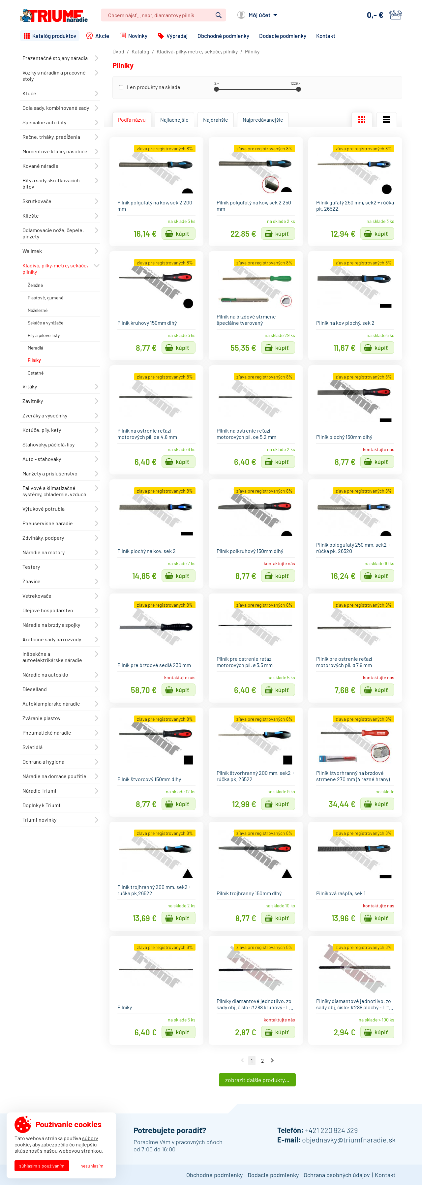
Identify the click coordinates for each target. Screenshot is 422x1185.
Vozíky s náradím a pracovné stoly (54, 75)
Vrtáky (29, 386)
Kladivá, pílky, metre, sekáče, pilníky (55, 268)
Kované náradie (40, 166)
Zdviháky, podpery (43, 537)
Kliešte (30, 215)
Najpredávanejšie (263, 119)
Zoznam (386, 119)
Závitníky (32, 401)
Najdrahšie (215, 119)
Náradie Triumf (39, 790)
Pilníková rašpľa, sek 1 (341, 893)
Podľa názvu (132, 119)
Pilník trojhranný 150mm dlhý (249, 893)
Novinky (137, 35)
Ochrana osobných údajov (337, 1174)
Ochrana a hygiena (43, 761)
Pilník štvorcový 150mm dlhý (149, 779)
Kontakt (325, 35)
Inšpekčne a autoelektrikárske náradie (52, 657)
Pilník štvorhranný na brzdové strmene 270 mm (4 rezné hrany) (353, 776)
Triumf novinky (39, 819)
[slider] (216, 89)
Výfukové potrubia (43, 508)
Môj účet (260, 14)
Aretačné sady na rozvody (51, 639)
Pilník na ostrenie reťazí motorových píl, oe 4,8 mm (147, 433)
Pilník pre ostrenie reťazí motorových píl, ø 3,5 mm (245, 661)
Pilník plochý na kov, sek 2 (146, 551)
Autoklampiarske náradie (51, 703)
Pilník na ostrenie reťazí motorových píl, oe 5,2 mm (246, 433)
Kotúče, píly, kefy (41, 430)
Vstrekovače (36, 595)
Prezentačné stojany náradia (55, 58)
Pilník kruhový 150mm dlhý (147, 322)
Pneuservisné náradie (47, 523)
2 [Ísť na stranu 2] (262, 1060)
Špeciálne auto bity (44, 122)
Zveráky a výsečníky (44, 415)
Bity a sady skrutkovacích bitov (51, 183)
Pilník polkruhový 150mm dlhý (250, 551)
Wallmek (32, 251)
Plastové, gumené (45, 297)
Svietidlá (32, 747)
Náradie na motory (43, 552)
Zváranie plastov (41, 718)
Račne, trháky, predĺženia (51, 137)
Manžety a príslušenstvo (49, 473)
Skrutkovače (36, 201)
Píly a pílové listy (44, 335)
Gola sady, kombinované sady (55, 108)
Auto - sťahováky (41, 459)
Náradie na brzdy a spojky (51, 625)
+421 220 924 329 (331, 1130)
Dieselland (34, 689)
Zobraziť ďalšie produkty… (257, 1079)
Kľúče (29, 93)
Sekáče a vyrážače (45, 322)
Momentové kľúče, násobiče (54, 151)
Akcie (102, 35)
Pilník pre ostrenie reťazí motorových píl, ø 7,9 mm (344, 661)
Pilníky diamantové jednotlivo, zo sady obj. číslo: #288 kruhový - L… (255, 1004)
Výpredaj (177, 35)
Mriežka (361, 119)
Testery (31, 566)
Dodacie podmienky (282, 35)
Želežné (35, 285)
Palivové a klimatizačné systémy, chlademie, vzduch (54, 491)
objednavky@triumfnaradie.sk (349, 1139)
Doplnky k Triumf (41, 805)
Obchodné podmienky (223, 35)
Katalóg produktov (54, 35)
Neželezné (37, 310)
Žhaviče (31, 581)
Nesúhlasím (92, 1166)
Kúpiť (182, 233)
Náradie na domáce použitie (54, 776)
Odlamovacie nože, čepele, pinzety (53, 233)
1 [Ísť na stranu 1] (252, 1060)
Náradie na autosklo (45, 674)
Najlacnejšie (174, 119)
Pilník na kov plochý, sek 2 (345, 322)
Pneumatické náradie (46, 732)
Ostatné (36, 373)
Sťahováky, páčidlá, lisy (48, 444)
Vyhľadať (219, 15)
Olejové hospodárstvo (47, 610)
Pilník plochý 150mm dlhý (344, 437)
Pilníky (34, 360)
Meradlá (35, 347)
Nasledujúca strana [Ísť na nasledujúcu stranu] (272, 1060)
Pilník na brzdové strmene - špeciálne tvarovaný (248, 319)
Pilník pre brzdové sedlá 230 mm (154, 665)
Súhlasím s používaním (42, 1166)
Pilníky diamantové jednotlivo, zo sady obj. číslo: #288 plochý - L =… (354, 1004)
